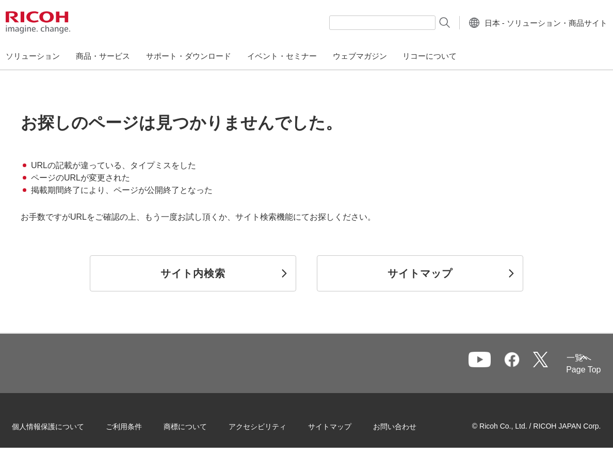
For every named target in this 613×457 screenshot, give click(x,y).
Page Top (570, 369)
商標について (199, 425)
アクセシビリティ (271, 425)
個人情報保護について (62, 425)
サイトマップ (343, 425)
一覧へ (532, 364)
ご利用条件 (138, 425)
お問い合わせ (408, 425)
